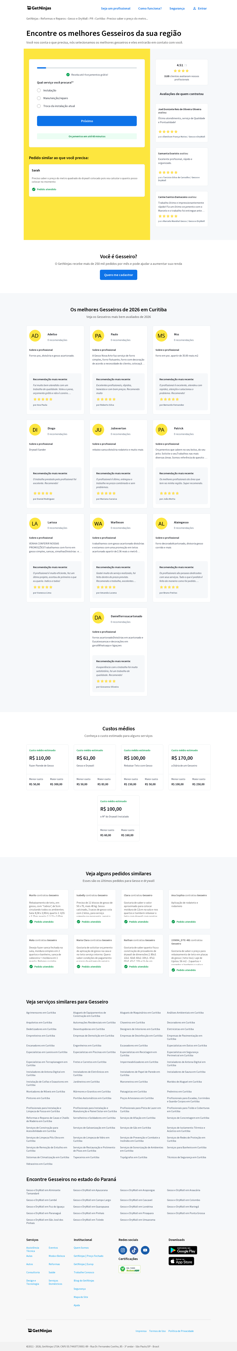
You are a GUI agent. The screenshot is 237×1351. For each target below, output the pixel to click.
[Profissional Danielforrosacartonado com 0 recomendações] (118, 652)
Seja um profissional (115, 8)
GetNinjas (32, 18)
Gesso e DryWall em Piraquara (137, 1213)
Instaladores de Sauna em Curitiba (186, 1071)
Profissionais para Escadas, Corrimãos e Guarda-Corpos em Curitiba (188, 1099)
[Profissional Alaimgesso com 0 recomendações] (182, 558)
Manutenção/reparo (55, 98)
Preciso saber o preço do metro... (127, 18)
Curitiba (100, 18)
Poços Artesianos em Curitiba (137, 1098)
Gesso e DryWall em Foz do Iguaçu (45, 1206)
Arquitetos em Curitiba (39, 1022)
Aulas (29, 1255)
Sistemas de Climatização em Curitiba (47, 1157)
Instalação (49, 90)
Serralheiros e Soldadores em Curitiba (94, 1117)
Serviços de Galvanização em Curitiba (94, 1127)
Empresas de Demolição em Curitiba (93, 1035)
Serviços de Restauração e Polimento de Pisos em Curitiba (94, 1149)
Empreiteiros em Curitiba (40, 1035)
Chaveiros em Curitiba (132, 1022)
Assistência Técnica (32, 1249)
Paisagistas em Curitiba (133, 1091)
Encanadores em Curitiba (40, 1045)
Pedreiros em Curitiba (179, 1091)
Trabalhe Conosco (84, 1272)
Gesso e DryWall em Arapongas (137, 1190)
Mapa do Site (81, 1297)
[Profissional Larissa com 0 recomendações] (55, 558)
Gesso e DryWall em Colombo (183, 1200)
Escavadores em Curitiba (134, 1045)
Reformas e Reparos (53, 18)
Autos (29, 1264)
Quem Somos (81, 1247)
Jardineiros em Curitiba (86, 1081)
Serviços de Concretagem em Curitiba (188, 1117)
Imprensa (141, 1331)
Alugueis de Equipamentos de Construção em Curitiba (89, 1014)
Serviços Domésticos (55, 1282)
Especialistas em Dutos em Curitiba (187, 1045)
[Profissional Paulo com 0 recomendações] (118, 370)
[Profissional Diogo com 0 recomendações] (55, 464)
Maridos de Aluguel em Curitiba (184, 1081)
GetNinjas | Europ (83, 1264)
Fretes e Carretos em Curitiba (89, 1062)
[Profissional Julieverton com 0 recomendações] (118, 464)
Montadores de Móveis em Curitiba (45, 1091)
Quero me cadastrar (118, 275)
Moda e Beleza (57, 1255)
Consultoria (33, 1272)
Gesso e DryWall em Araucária (183, 1190)
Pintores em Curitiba (38, 1098)
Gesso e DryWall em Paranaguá (43, 1213)
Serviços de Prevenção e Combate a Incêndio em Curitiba (140, 1139)
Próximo (87, 121)
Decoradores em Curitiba (181, 1022)
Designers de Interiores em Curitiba (140, 1029)
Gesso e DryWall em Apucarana (90, 1190)
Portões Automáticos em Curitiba (92, 1098)
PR (91, 18)
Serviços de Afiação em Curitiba (137, 1117)
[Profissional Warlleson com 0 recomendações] (118, 558)
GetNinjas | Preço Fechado (88, 1255)
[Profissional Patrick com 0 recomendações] (182, 464)
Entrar (200, 8)
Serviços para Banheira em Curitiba (186, 1147)
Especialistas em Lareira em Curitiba (46, 1052)
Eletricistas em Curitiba (180, 1029)
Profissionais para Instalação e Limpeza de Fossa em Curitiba (43, 1109)
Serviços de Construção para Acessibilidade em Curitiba (42, 1129)
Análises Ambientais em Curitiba (185, 1012)
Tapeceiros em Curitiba (86, 1157)
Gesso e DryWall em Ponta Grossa (186, 1213)
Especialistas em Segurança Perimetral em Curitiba (182, 1053)
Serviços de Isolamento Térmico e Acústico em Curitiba (186, 1129)
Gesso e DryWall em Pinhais (88, 1213)
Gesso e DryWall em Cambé (41, 1200)
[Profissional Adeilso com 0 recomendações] (55, 370)
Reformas (54, 1264)
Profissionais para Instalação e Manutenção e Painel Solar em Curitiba (95, 1109)
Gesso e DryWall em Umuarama (137, 1219)
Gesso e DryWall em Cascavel (136, 1200)
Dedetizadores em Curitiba (41, 1029)
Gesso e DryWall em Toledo (88, 1219)
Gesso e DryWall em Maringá (183, 1206)
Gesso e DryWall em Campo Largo (92, 1200)
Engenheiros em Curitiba (87, 1045)
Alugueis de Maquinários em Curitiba (140, 1012)
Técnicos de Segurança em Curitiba (186, 1157)
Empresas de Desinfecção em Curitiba (141, 1035)
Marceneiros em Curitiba (134, 1081)
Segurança (177, 8)
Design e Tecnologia (32, 1282)
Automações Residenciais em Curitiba (94, 1022)
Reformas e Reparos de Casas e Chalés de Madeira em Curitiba (47, 1119)
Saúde (52, 1272)
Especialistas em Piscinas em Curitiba (94, 1052)
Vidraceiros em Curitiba (39, 1163)
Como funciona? (150, 8)
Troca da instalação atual (59, 106)
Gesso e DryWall (78, 18)
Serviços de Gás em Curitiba (135, 1127)
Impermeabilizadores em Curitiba (139, 1062)
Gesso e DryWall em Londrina (136, 1206)
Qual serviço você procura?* (55, 82)
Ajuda (77, 1305)
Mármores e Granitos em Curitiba (92, 1091)
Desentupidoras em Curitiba (89, 1029)
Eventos (53, 1247)
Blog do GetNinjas (84, 1280)
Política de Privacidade (181, 1331)
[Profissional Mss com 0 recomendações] (182, 370)
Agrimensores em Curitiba (41, 1012)
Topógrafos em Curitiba (133, 1157)
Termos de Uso (157, 1331)
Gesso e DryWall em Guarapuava (91, 1206)
